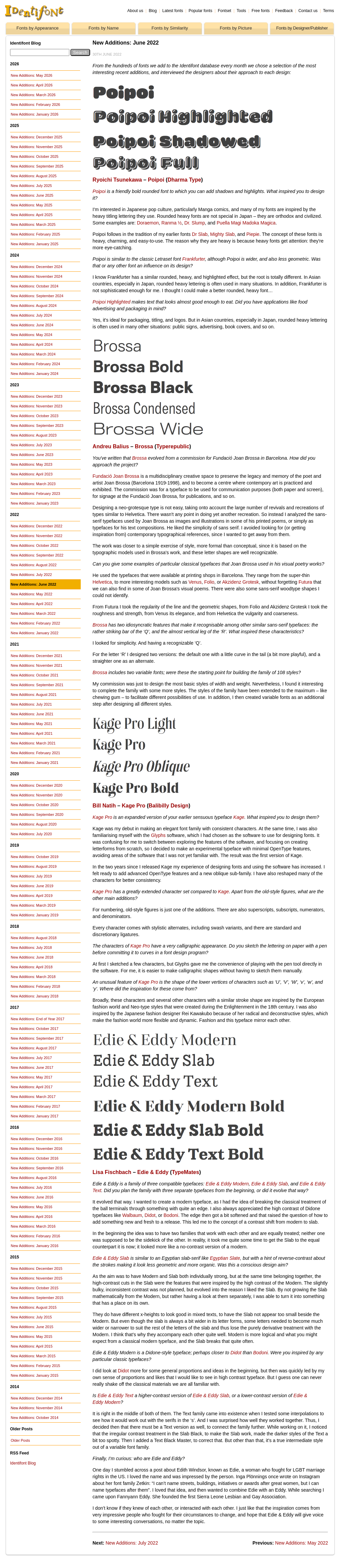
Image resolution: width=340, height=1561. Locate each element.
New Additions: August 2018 (34, 938)
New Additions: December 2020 (36, 785)
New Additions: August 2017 (34, 1048)
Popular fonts (200, 10)
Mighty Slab (222, 234)
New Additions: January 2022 (34, 633)
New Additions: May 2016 (31, 1207)
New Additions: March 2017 (33, 1097)
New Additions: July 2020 (31, 834)
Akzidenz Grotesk (240, 582)
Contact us (308, 10)
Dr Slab (200, 234)
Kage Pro (133, 805)
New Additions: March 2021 (33, 743)
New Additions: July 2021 (31, 704)
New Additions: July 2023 (31, 445)
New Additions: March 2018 (33, 977)
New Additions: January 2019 (34, 915)
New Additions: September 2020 (37, 814)
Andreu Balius (110, 446)
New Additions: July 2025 (31, 186)
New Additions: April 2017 (32, 1087)
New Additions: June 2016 (32, 1197)
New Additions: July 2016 (31, 1187)
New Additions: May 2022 (31, 594)
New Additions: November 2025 (36, 147)
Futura (305, 582)
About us (135, 10)
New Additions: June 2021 (32, 714)
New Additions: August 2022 (34, 565)
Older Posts (20, 1440)
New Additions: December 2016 (36, 1139)
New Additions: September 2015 (37, 1298)
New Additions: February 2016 (35, 1236)
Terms (328, 10)
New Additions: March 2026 (33, 95)
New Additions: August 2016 (34, 1178)
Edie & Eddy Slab (269, 1183)
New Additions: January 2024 (34, 374)
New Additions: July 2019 (31, 876)
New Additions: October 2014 (34, 1418)
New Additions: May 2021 (31, 724)
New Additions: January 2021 (34, 763)
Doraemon (148, 222)
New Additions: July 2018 (31, 948)
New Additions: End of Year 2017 (37, 1019)
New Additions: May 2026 (31, 75)
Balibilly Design (169, 805)
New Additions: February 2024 (35, 364)
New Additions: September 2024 (37, 296)
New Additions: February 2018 (35, 986)
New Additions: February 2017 (35, 1106)
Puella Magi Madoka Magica (246, 222)
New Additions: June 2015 (32, 1327)
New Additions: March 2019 (33, 905)
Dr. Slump (194, 222)
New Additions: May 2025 (31, 205)
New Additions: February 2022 (35, 623)
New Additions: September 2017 (37, 1038)
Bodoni (170, 1215)
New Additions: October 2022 (34, 545)
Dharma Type (184, 180)
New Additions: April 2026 (32, 85)
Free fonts (261, 10)
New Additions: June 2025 (32, 195)
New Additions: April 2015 (32, 1346)
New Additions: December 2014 (36, 1398)
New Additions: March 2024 (33, 354)
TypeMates (185, 1172)
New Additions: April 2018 (32, 967)
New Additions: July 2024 (31, 315)
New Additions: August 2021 (34, 695)
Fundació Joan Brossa (115, 476)
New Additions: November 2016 (36, 1149)
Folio (209, 582)
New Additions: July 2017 (31, 1058)
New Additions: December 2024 (36, 267)
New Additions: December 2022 (36, 526)
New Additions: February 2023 (35, 494)
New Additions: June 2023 (32, 455)
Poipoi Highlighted (111, 302)
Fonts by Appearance (37, 27)
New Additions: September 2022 (37, 555)
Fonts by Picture (236, 27)
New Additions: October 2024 (34, 286)
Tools (241, 10)
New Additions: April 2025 (32, 215)
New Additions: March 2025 (33, 224)
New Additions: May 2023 (31, 464)
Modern (112, 1402)
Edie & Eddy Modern (227, 1183)
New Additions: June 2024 (32, 325)
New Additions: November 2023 (36, 406)
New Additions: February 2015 (35, 1366)
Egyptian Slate (225, 1258)
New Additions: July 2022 (31, 575)
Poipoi (156, 180)
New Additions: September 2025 (37, 166)
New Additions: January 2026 (34, 114)
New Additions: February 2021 (35, 753)
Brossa (144, 446)
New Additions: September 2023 (37, 426)
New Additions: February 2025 (35, 234)
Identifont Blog (23, 1463)
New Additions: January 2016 (34, 1246)
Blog (153, 10)
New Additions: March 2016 (33, 1226)
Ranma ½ (171, 222)
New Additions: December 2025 (36, 137)
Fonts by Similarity (169, 27)
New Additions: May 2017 (31, 1077)
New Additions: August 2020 (34, 824)
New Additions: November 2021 (36, 665)
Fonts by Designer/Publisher (302, 27)
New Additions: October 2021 (34, 675)
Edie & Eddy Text (115, 1395)
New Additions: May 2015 (31, 1337)
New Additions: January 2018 (34, 996)
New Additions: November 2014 (36, 1408)
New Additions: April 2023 (32, 474)
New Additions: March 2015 (33, 1356)
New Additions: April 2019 (32, 896)
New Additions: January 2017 (34, 1116)
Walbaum (132, 1215)
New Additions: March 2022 (33, 613)
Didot (149, 1215)
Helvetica (102, 582)
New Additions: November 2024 (36, 276)
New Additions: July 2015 (31, 1317)
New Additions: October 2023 (34, 416)
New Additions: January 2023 (34, 503)
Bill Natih (104, 805)
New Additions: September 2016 (37, 1168)
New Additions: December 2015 (36, 1268)
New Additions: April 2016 (32, 1217)
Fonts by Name (103, 27)
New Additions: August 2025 (34, 176)
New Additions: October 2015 (34, 1288)
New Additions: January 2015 (34, 1375)
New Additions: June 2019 (32, 886)
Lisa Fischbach (111, 1172)
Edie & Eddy (152, 1172)
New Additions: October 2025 (34, 156)
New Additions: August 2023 (34, 435)
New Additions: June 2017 (32, 1067)
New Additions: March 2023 (33, 484)
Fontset (224, 10)
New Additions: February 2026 (35, 105)
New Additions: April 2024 (32, 344)
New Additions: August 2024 (34, 306)
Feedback (284, 10)
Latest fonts (172, 10)
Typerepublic (172, 446)
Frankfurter (193, 259)
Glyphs (158, 835)
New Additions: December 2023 (36, 396)
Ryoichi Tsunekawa (117, 180)
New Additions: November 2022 (36, 536)
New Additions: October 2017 (34, 1029)
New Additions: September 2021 (37, 685)
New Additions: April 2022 (32, 604)
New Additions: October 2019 (34, 857)
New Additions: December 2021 (36, 656)
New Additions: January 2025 (34, 244)
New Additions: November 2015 (36, 1278)
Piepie (252, 234)
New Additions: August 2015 (34, 1307)
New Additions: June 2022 (33, 584)
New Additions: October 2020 (34, 805)
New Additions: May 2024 (31, 335)
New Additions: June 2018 (32, 957)
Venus (195, 582)
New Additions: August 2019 (34, 866)
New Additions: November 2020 (36, 795)
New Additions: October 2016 (34, 1158)
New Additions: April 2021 (32, 733)
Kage (239, 817)
